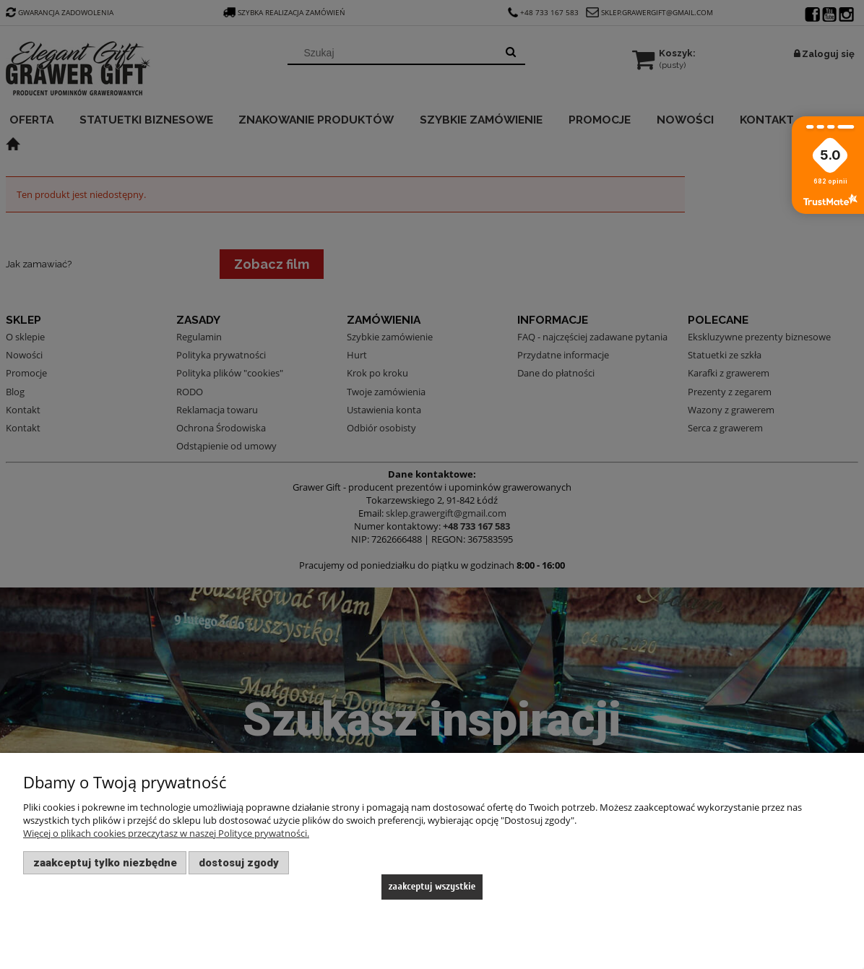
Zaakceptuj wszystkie (432, 886)
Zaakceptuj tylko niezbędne (105, 862)
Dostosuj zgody (239, 862)
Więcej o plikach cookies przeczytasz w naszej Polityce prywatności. (166, 833)
